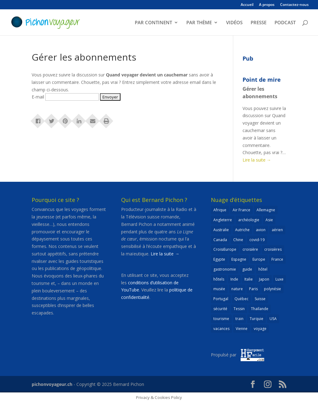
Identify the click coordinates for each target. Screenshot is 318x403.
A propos (267, 5)
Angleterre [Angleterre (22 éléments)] (222, 219)
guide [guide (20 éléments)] (247, 269)
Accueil (247, 5)
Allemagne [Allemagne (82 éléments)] (266, 210)
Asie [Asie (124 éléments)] (269, 219)
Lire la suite (257, 160)
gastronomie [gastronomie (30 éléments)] (224, 269)
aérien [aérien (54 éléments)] (277, 229)
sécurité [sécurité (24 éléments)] (220, 308)
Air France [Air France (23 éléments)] (241, 210)
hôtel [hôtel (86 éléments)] (262, 269)
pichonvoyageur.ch (52, 384)
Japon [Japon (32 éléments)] (264, 279)
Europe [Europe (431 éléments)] (258, 259)
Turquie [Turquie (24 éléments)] (256, 318)
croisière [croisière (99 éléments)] (250, 249)
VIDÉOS (234, 22)
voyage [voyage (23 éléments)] (260, 328)
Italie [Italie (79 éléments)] (248, 279)
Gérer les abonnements (260, 92)
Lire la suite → (165, 254)
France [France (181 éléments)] (277, 259)
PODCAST (285, 22)
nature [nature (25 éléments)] (237, 288)
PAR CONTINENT (153, 22)
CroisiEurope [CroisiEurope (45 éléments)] (224, 249)
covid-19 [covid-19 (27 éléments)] (257, 239)
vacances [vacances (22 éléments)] (221, 328)
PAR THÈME (199, 22)
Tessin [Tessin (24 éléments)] (239, 308)
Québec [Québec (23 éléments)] (241, 298)
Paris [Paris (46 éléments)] (253, 288)
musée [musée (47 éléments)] (219, 288)
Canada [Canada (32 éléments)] (220, 239)
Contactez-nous (294, 5)
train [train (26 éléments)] (239, 318)
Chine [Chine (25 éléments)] (238, 239)
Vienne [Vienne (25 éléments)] (242, 328)
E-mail (38, 97)
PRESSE (258, 22)
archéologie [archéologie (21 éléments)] (248, 219)
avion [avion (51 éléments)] (261, 229)
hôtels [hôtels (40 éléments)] (218, 279)
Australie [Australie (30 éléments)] (221, 229)
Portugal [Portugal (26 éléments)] (220, 298)
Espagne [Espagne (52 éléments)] (238, 259)
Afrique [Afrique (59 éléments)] (219, 210)
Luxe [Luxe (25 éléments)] (279, 279)
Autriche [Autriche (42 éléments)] (242, 229)
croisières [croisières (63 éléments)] (273, 249)
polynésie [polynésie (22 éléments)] (272, 288)
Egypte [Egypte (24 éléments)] (219, 259)
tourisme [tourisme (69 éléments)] (221, 318)
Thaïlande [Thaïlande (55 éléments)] (259, 308)
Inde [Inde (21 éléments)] (234, 279)
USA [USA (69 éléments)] (273, 318)
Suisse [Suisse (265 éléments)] (260, 298)
